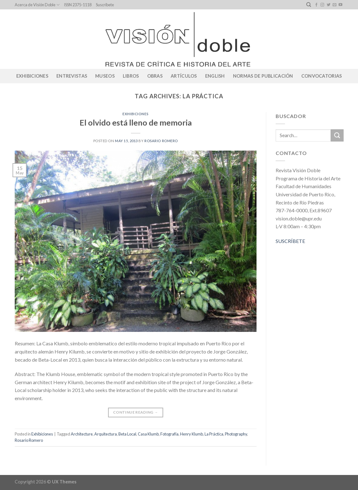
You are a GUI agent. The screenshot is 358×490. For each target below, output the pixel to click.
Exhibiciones (32, 76)
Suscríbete (105, 4)
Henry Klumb (191, 433)
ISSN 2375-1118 (77, 4)
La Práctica (214, 433)
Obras (155, 76)
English (215, 76)
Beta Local (127, 433)
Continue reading (135, 412)
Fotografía (169, 433)
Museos (105, 76)
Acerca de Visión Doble (37, 5)
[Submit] (337, 135)
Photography (236, 433)
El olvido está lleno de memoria (136, 122)
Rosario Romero (161, 141)
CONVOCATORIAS (321, 76)
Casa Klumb (148, 433)
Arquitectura (105, 433)
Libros (131, 76)
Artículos (184, 76)
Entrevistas (71, 76)
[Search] (308, 4)
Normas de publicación (263, 76)
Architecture (82, 433)
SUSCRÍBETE (290, 241)
